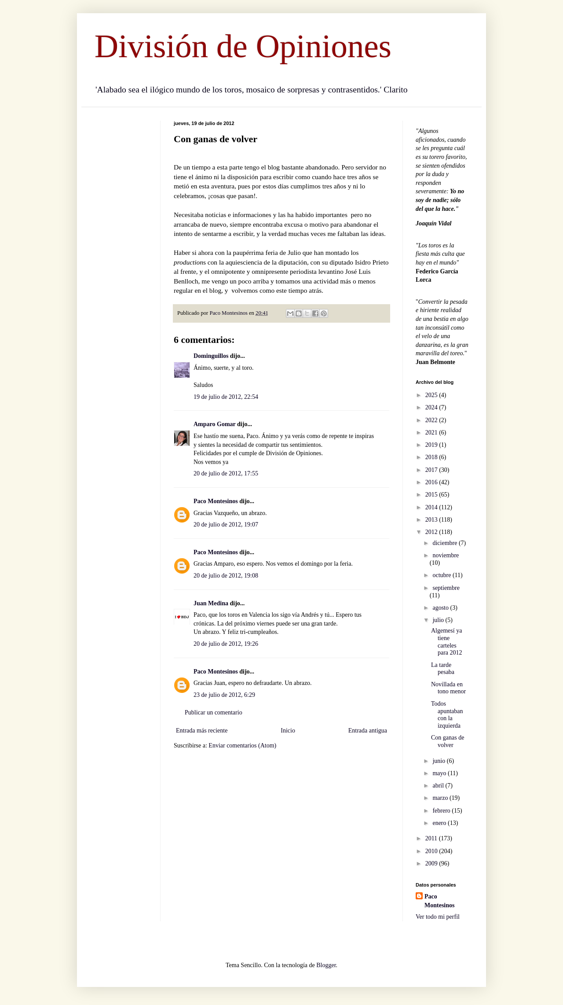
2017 (432, 470)
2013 (432, 519)
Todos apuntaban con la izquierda (447, 714)
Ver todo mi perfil (438, 916)
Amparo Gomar (215, 424)
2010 (432, 851)
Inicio (288, 730)
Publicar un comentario (213, 712)
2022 (432, 420)
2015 (432, 494)
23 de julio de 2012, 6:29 (224, 695)
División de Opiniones (243, 46)
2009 (432, 863)
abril (438, 785)
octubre (442, 575)
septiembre (445, 588)
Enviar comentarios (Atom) (242, 745)
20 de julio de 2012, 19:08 (226, 575)
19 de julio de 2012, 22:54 (226, 397)
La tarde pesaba (442, 669)
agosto (441, 607)
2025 (432, 395)
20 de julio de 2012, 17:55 (226, 473)
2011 (432, 838)
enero (440, 823)
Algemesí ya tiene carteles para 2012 (446, 641)
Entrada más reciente (201, 730)
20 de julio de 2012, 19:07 (226, 524)
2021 (432, 432)
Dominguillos (211, 356)
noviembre (445, 555)
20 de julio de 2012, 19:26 (226, 644)
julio (438, 620)
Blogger (326, 965)
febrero (442, 810)
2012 (432, 532)
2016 (432, 482)
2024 (432, 407)
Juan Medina (211, 603)
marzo (440, 798)
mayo (440, 773)
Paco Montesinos (216, 501)
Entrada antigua (367, 730)
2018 (432, 457)
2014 (432, 507)
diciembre (445, 543)
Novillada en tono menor (448, 688)
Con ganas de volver (447, 741)
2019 (432, 445)
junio (439, 761)
